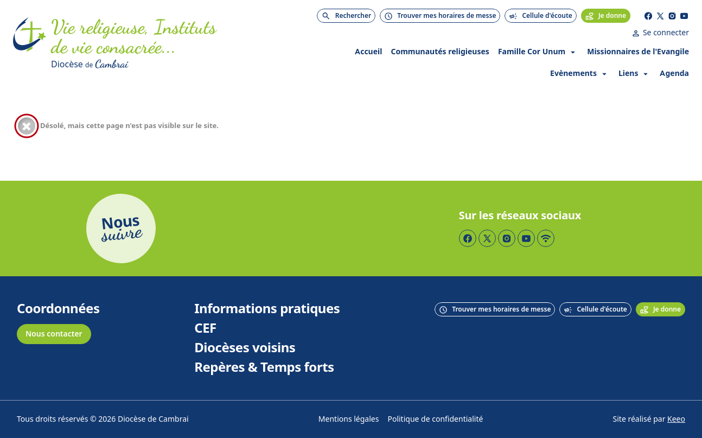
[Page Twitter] (660, 16)
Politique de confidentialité (435, 419)
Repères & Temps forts (264, 367)
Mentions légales (348, 419)
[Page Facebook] (648, 16)
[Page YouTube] (684, 16)
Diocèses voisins (244, 347)
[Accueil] (30, 44)
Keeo (676, 419)
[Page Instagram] (672, 16)
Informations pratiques (267, 308)
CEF (205, 328)
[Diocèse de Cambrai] (168, 64)
